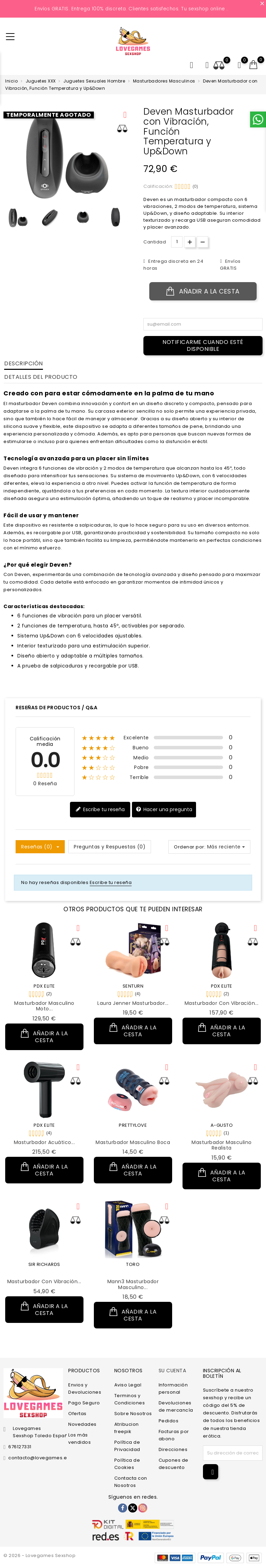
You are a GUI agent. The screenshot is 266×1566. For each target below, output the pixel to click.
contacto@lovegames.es (39, 1457)
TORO (133, 1264)
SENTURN (133, 986)
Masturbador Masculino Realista (222, 1145)
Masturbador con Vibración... (222, 1003)
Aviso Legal (128, 1385)
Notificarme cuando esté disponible (202, 345)
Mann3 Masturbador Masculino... (133, 1284)
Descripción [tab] (23, 363)
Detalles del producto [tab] (41, 377)
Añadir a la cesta (203, 291)
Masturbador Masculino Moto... (44, 1006)
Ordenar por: (189, 847)
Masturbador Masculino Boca (133, 1142)
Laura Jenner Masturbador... (133, 1003)
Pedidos (169, 1421)
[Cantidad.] (177, 242)
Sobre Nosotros (133, 1413)
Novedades (82, 1424)
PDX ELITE (44, 986)
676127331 (20, 1446)
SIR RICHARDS (44, 1264)
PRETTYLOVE (133, 1125)
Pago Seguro (84, 1403)
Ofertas (77, 1413)
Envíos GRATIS (230, 264)
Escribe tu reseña (100, 809)
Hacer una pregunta (164, 809)
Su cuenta (172, 1370)
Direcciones (173, 1449)
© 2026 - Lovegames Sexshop (39, 1555)
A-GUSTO (222, 1125)
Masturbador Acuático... (44, 1142)
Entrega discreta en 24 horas (173, 264)
